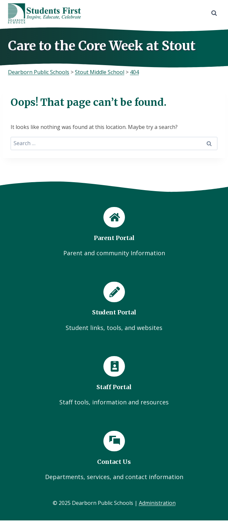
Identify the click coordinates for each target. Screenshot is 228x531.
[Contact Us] (114, 456)
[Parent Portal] (114, 232)
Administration (157, 503)
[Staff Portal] (114, 381)
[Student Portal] (114, 307)
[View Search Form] (214, 13)
